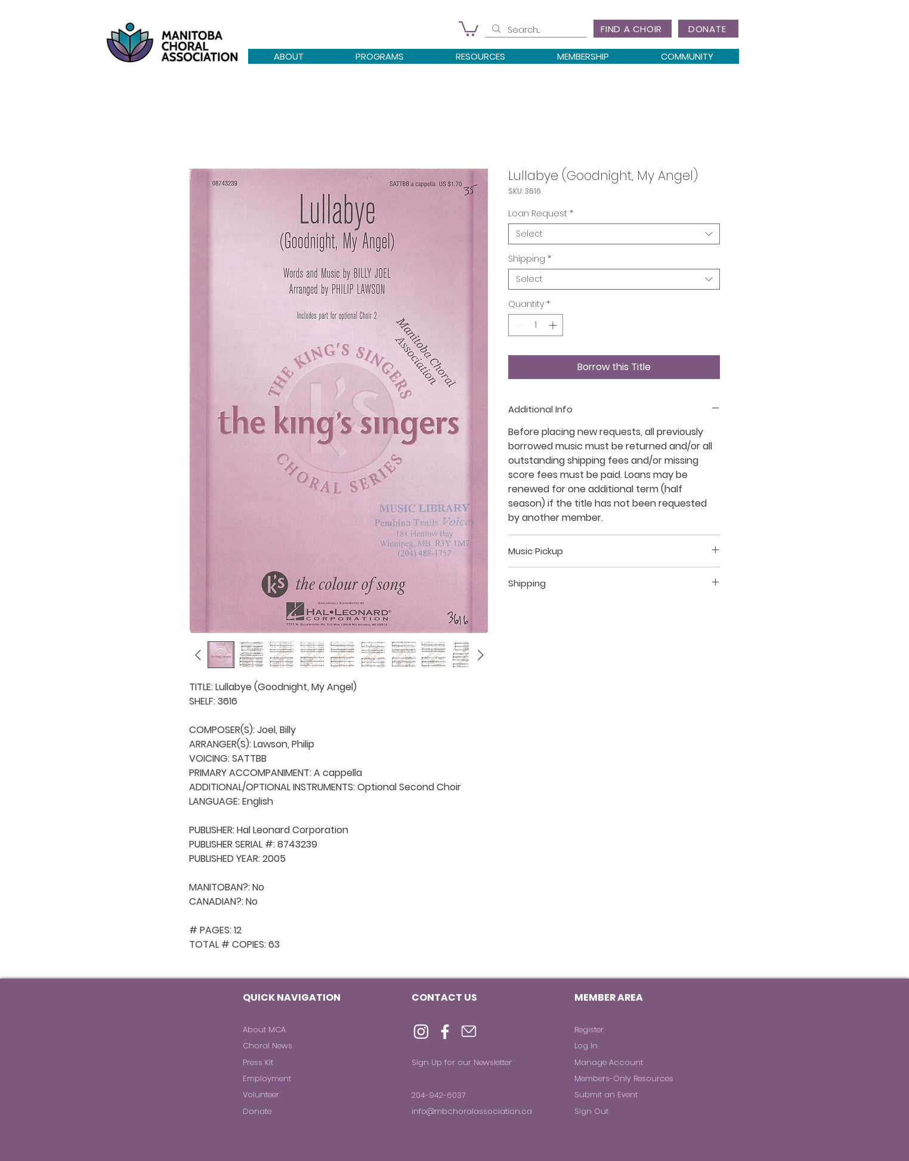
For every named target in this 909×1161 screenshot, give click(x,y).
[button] (468, 28)
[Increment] (553, 325)
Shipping (529, 259)
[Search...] (535, 30)
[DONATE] (708, 29)
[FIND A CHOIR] (632, 29)
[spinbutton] (535, 325)
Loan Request (540, 214)
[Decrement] (517, 325)
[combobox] (614, 233)
